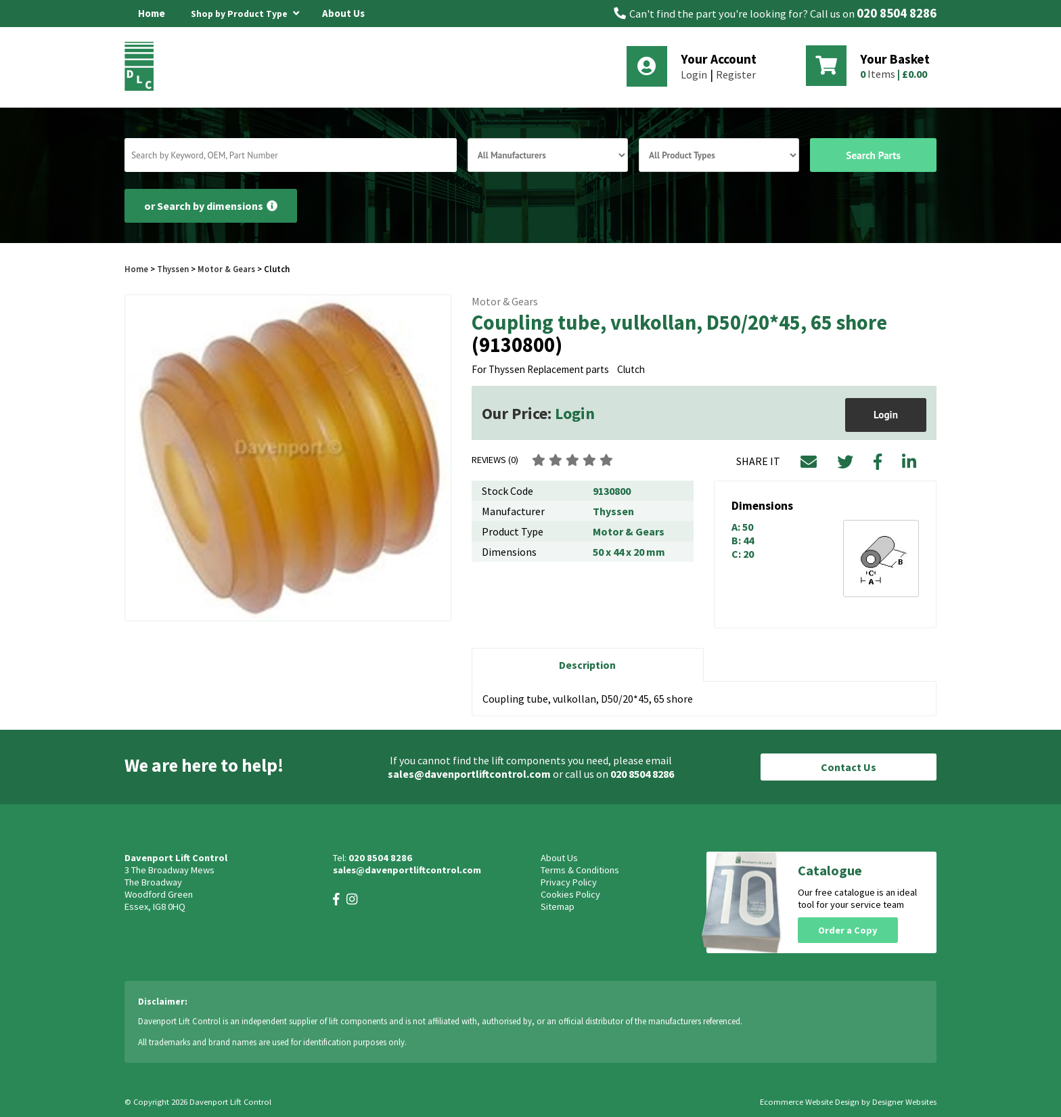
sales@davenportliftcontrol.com (469, 774)
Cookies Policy (570, 894)
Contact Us (848, 767)
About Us (343, 13)
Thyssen (173, 268)
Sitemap (557, 906)
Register (736, 74)
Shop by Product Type (245, 11)
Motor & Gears (226, 268)
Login (694, 74)
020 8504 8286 (896, 13)
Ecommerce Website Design (809, 1102)
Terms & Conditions (580, 870)
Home (151, 13)
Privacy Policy (569, 882)
